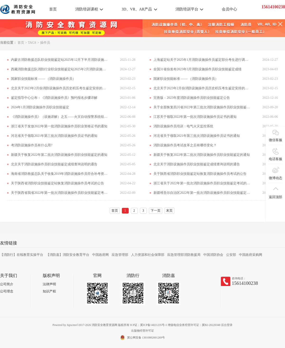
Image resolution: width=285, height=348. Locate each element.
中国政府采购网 (250, 255)
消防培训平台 (187, 9)
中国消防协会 (213, 255)
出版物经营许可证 (142, 330)
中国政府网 (100, 255)
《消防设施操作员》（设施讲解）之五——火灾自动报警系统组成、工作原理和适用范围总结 (59, 117)
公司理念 (6, 291)
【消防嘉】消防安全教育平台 (67, 255)
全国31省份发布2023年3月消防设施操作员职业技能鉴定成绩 (197, 69)
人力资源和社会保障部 (147, 255)
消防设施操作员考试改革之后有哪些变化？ (185, 145)
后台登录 (227, 325)
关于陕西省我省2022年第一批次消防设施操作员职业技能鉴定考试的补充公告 (59, 193)
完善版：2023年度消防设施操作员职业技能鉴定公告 (191, 98)
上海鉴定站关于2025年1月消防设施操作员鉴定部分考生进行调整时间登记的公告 (202, 60)
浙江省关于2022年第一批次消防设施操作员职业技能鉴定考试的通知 (202, 183)
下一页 (156, 210)
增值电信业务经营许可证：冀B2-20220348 (194, 325)
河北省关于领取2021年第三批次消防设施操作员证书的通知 (54, 136)
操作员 (45, 42)
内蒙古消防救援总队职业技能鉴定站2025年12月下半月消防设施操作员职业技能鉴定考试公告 (59, 60)
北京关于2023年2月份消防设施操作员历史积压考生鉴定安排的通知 (59, 88)
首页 (53, 9)
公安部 (231, 255)
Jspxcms (71, 325)
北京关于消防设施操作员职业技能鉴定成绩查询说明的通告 (54, 164)
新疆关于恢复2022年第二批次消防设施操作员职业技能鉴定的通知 (59, 155)
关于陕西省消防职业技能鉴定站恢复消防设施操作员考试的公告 (200, 174)
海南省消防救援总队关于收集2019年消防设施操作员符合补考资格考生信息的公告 (59, 174)
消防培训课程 (86, 9)
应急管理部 (120, 255)
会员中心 (229, 9)
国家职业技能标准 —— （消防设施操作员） (43, 79)
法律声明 (49, 284)
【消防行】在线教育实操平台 (21, 255)
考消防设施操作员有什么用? (31, 145)
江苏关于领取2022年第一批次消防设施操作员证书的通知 (195, 117)
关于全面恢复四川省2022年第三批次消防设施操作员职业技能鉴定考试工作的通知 (202, 107)
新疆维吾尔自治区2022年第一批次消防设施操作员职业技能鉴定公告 (202, 193)
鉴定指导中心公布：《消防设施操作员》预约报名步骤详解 (54, 98)
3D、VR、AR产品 (137, 9)
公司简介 (6, 284)
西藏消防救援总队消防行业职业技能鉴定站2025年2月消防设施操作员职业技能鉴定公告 (59, 69)
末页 (169, 210)
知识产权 (49, 291)
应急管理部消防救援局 (183, 255)
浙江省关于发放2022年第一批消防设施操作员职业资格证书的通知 (59, 126)
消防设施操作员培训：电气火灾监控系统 (183, 126)
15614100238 (245, 283)
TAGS (32, 42)
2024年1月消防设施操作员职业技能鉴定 (40, 107)
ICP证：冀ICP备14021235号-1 (148, 325)
